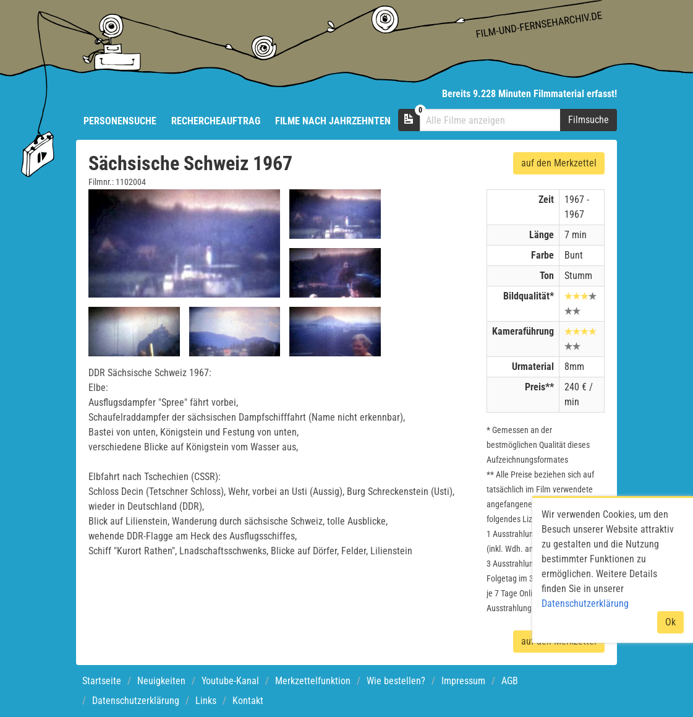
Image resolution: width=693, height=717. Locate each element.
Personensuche (119, 121)
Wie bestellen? (396, 681)
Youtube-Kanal (230, 681)
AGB (509, 681)
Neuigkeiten (161, 681)
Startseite (101, 681)
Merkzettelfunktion (313, 681)
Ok (670, 622)
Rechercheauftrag (215, 121)
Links (205, 700)
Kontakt (247, 700)
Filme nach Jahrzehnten (333, 121)
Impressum (463, 681)
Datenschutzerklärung (135, 700)
